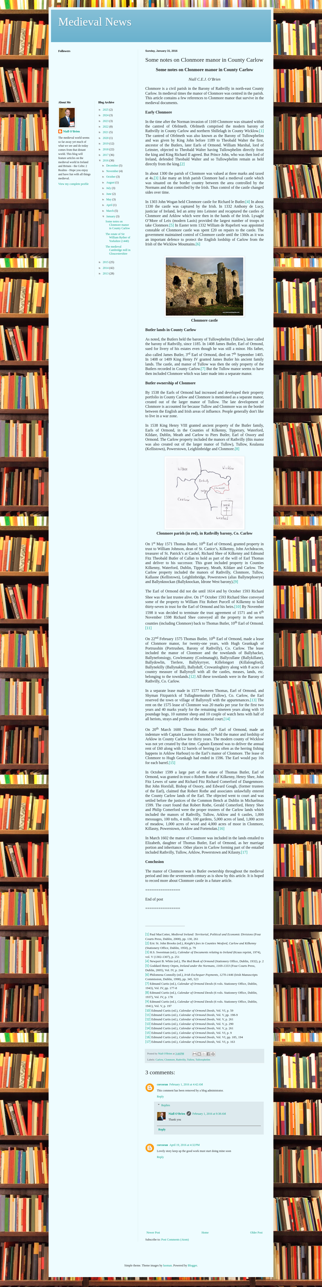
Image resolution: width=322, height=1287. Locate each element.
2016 (106, 160)
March (110, 210)
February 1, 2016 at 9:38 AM (209, 1113)
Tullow (190, 1059)
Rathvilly (181, 1059)
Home (205, 1232)
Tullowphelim (203, 1059)
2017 (106, 155)
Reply (160, 1096)
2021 (106, 132)
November (112, 171)
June (109, 194)
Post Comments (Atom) (175, 1239)
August (110, 182)
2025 (106, 109)
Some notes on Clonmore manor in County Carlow (117, 225)
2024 (106, 115)
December (112, 165)
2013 (106, 273)
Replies (165, 1105)
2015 (106, 262)
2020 (106, 138)
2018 (106, 149)
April (109, 205)
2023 (106, 121)
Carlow (159, 1059)
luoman (167, 1265)
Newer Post (153, 1232)
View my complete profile (73, 184)
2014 (106, 268)
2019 (106, 143)
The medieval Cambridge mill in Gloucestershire (117, 250)
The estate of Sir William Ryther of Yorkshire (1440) (117, 237)
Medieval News (95, 21)
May (109, 199)
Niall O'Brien (176, 1113)
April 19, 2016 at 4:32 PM (184, 1145)
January (111, 216)
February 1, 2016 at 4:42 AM (186, 1084)
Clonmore (169, 1059)
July (109, 188)
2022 (106, 126)
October (111, 176)
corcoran (162, 1084)
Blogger (192, 1265)
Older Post (256, 1232)
